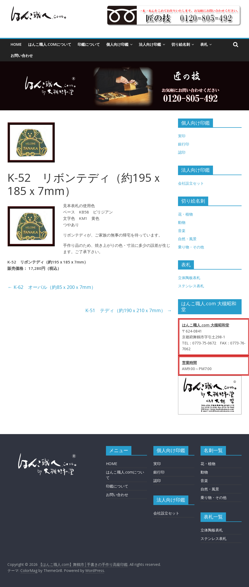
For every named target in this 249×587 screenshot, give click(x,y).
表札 (204, 44)
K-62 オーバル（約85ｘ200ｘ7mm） (51, 287)
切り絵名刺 (180, 44)
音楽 (181, 230)
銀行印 (183, 144)
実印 (181, 135)
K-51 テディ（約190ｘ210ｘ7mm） (128, 310)
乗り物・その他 (191, 246)
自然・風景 (187, 238)
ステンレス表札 (191, 285)
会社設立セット (191, 183)
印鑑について (89, 44)
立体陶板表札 (189, 277)
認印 (181, 152)
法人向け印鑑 (150, 44)
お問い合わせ (22, 55)
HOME (16, 44)
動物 (181, 222)
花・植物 (185, 214)
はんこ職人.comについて (49, 44)
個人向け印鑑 (117, 44)
